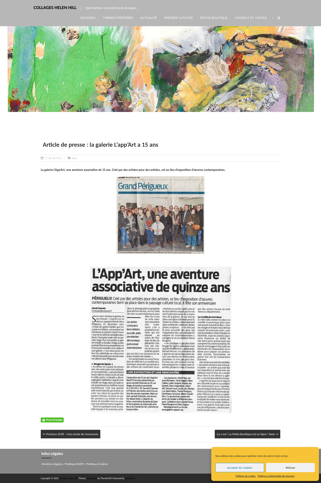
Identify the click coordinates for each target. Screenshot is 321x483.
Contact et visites (251, 17)
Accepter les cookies (239, 467)
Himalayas (92, 478)
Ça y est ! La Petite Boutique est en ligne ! (247, 434)
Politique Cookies (97, 464)
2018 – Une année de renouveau (70, 434)
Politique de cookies (245, 476)
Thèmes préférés (118, 17)
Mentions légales (51, 464)
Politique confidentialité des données (276, 476)
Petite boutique (214, 17)
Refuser (290, 467)
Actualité (148, 17)
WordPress (130, 478)
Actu (74, 158)
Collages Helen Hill (55, 7)
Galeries (88, 17)
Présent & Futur (178, 17)
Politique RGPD (74, 464)
